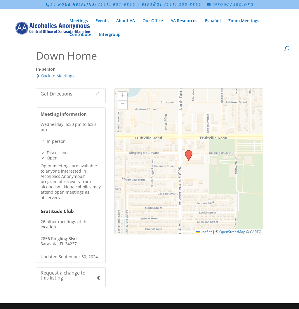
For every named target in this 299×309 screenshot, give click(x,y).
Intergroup (110, 34)
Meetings (78, 21)
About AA (125, 21)
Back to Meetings (55, 76)
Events (102, 21)
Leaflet (204, 231)
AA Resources (184, 21)
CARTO (255, 231)
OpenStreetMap (232, 231)
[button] (186, 152)
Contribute (80, 34)
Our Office (152, 21)
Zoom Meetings (243, 21)
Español (213, 21)
